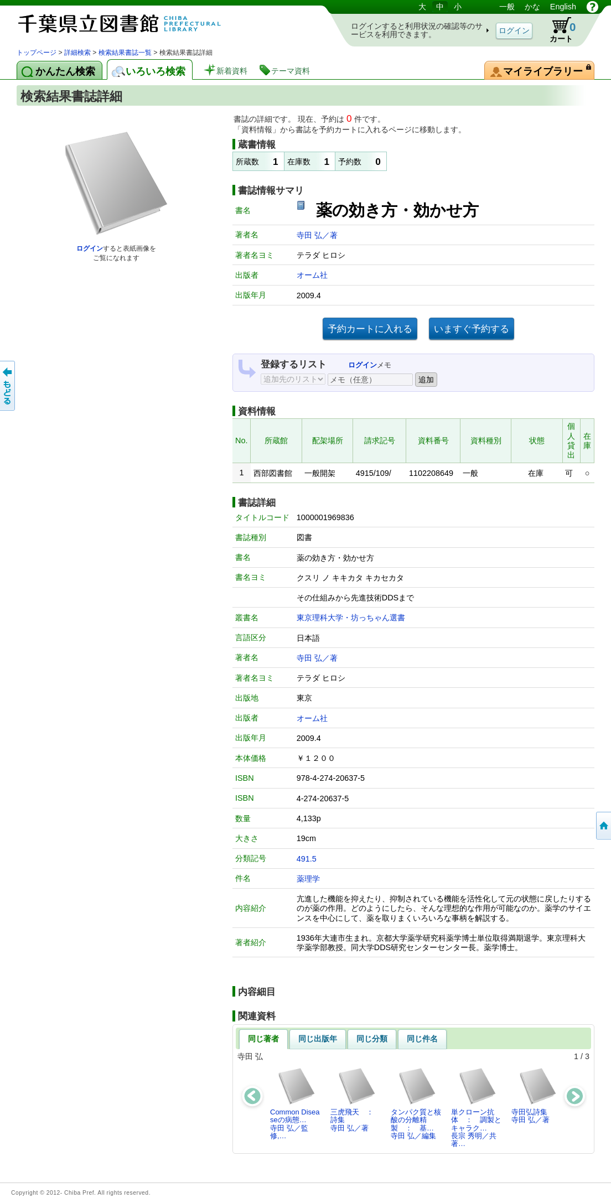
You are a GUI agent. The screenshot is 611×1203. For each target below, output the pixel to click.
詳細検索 (77, 52)
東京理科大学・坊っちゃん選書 (351, 617)
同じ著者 (263, 1038)
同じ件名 (422, 1038)
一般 (507, 6)
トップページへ (602, 825)
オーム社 (312, 275)
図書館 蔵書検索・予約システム (133, 23)
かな (532, 6)
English (563, 6)
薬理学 (308, 878)
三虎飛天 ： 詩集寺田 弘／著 (355, 1099)
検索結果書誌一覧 (125, 52)
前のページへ (8, 386)
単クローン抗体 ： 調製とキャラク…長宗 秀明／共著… (476, 1107)
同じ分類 (371, 1038)
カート (557, 30)
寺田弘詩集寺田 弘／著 (534, 1095)
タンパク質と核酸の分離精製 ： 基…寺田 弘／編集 (416, 1103)
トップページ (36, 52)
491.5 (307, 858)
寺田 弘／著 (317, 235)
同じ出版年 (317, 1038)
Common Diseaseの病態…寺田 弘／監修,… (295, 1103)
